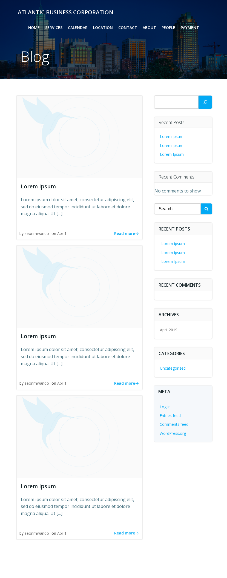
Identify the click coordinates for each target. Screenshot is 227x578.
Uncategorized (173, 368)
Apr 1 (62, 233)
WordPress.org (173, 433)
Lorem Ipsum (172, 154)
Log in (165, 406)
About (149, 27)
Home (34, 27)
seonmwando (37, 233)
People (168, 27)
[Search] (205, 102)
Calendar (78, 27)
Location (103, 27)
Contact (127, 27)
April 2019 (168, 329)
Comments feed (174, 424)
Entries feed (170, 415)
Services (53, 27)
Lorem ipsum (171, 136)
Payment (190, 27)
